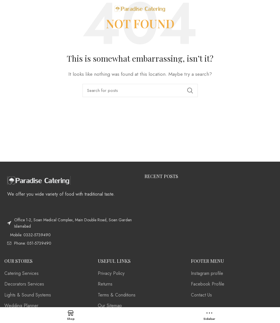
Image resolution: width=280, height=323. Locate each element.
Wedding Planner (21, 306)
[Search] (140, 90)
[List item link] (70, 235)
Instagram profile (207, 273)
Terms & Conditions (117, 295)
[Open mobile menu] (13, 8)
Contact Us (201, 295)
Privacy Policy (111, 273)
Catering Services (21, 273)
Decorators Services (24, 284)
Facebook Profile (207, 284)
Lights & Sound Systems (27, 295)
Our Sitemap (110, 306)
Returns (105, 284)
